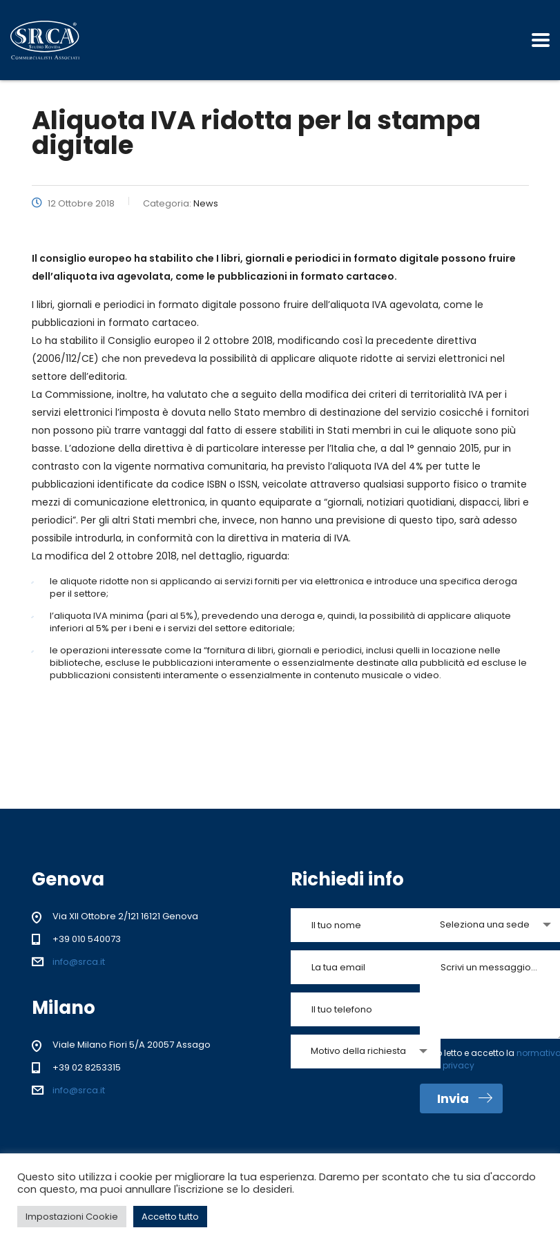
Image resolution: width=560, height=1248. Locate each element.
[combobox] (366, 1051)
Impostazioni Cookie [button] (72, 1216)
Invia (464, 1098)
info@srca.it (78, 961)
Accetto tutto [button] (170, 1216)
